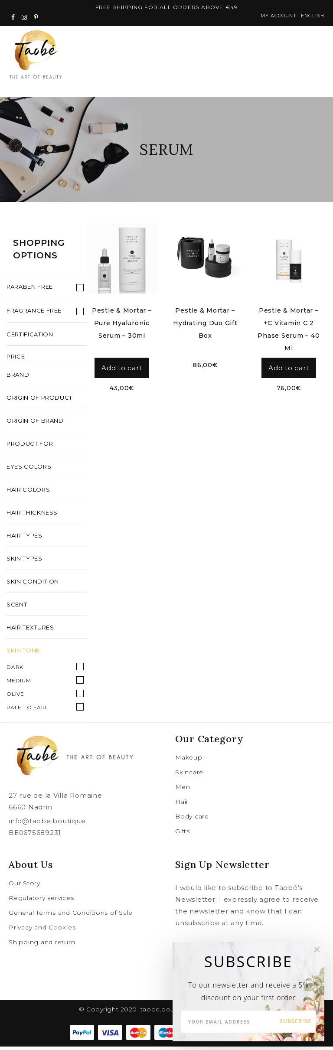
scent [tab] (17, 607)
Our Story (24, 886)
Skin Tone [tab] (23, 653)
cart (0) (280, 54)
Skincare (189, 775)
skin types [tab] (24, 561)
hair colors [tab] (28, 492)
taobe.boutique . (167, 1013)
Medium (19, 684)
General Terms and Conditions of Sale (71, 916)
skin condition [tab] (33, 584)
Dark (15, 670)
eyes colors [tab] (29, 469)
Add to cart (121, 369)
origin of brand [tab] (35, 424)
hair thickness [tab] (32, 515)
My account (273, 17)
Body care (192, 820)
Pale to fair (27, 711)
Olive (15, 697)
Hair (182, 805)
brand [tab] (18, 378)
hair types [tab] (24, 538)
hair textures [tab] (30, 630)
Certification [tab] (30, 337)
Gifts (182, 834)
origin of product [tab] (39, 401)
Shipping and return (42, 945)
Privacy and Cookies (42, 931)
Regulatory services (41, 901)
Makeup (188, 761)
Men (182, 790)
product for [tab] (30, 446)
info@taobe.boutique (47, 824)
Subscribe (295, 1021)
